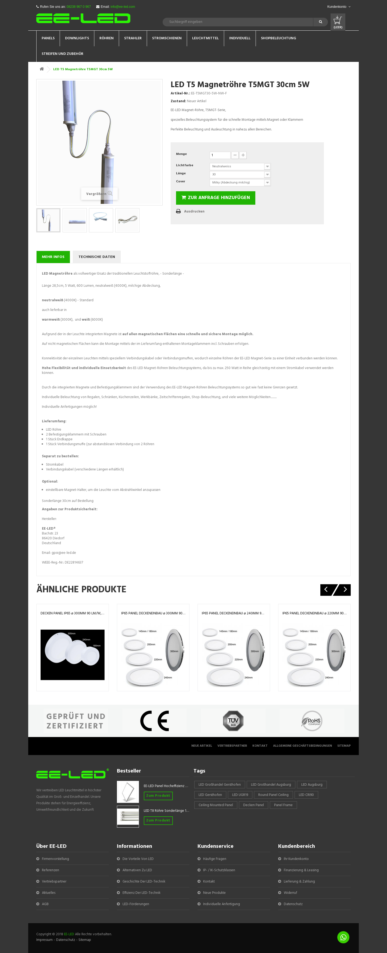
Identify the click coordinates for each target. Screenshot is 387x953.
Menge (181, 154)
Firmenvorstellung (55, 859)
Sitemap (344, 746)
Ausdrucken (194, 211)
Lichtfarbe (185, 165)
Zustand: (178, 101)
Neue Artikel (201, 746)
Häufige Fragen (214, 859)
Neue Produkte (214, 893)
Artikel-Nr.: (180, 93)
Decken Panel (253, 805)
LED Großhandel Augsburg (271, 785)
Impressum (44, 940)
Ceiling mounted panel (216, 805)
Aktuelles (48, 893)
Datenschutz (293, 904)
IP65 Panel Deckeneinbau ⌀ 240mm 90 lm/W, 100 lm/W (234, 613)
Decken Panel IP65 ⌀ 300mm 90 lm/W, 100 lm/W (73, 613)
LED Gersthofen (210, 795)
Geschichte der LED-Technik (144, 881)
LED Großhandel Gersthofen (220, 785)
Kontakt (260, 746)
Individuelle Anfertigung (221, 904)
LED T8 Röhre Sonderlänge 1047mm (166, 811)
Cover (181, 181)
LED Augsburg (311, 785)
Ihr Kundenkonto (296, 859)
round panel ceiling (273, 795)
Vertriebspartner (232, 746)
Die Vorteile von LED (138, 859)
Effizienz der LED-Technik (141, 893)
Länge (181, 173)
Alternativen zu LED (137, 870)
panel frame (283, 805)
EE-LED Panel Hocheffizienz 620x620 (166, 786)
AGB (45, 904)
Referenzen (50, 870)
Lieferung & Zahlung (299, 881)
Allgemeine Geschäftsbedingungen (302, 746)
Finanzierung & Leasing (301, 870)
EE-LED (69, 934)
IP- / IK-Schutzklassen (219, 870)
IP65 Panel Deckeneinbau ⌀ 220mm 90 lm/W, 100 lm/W (314, 613)
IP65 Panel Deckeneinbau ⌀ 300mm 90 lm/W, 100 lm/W (153, 613)
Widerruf (290, 893)
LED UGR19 (240, 795)
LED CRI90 (306, 795)
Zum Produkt (158, 796)
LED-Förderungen (136, 904)
